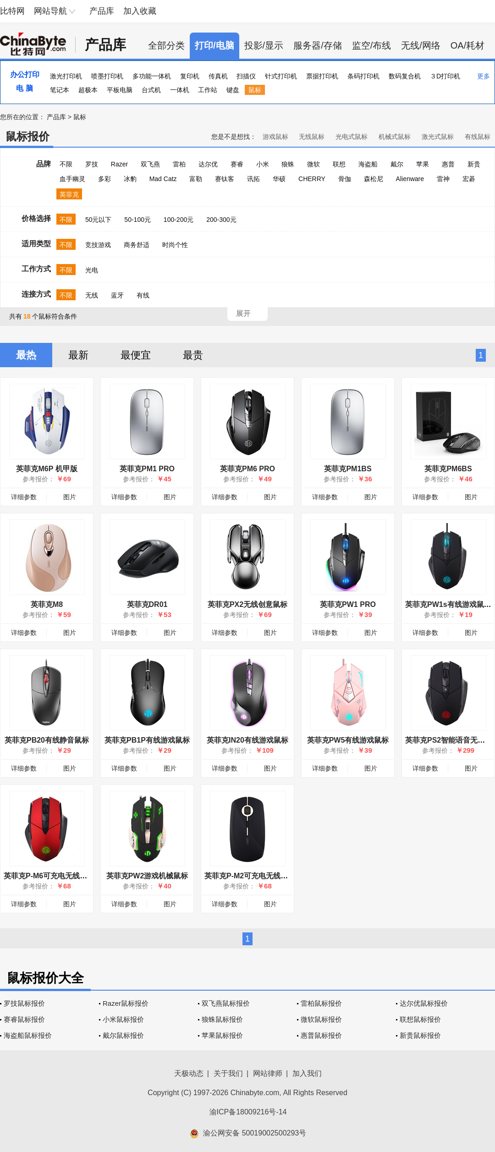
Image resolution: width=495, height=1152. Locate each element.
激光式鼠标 (438, 136)
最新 (78, 355)
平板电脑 (119, 90)
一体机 (179, 90)
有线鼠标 (477, 136)
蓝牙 (117, 295)
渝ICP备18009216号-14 (248, 1112)
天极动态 (189, 1073)
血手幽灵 (72, 178)
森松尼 (373, 178)
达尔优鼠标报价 (424, 1003)
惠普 (448, 164)
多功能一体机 (151, 76)
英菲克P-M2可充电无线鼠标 (249, 876)
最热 (26, 355)
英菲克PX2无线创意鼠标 (247, 604)
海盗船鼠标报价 (28, 1035)
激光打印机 (66, 76)
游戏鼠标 (275, 136)
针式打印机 (281, 76)
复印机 (189, 76)
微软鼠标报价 (321, 1019)
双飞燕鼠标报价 (226, 1003)
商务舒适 (136, 244)
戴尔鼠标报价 (123, 1035)
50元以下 (98, 219)
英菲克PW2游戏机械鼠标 (147, 876)
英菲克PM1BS (347, 469)
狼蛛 (287, 164)
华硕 (279, 178)
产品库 (101, 11)
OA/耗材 (467, 45)
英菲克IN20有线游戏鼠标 (247, 740)
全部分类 (166, 45)
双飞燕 (150, 164)
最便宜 (136, 355)
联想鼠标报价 (420, 1019)
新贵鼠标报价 (420, 1035)
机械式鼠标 (395, 136)
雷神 (443, 178)
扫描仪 (246, 76)
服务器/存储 (317, 45)
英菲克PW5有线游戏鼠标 (348, 740)
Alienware (410, 178)
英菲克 (69, 194)
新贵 (474, 164)
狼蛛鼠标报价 (222, 1019)
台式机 (151, 90)
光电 (91, 270)
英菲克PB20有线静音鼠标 (47, 740)
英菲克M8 (47, 604)
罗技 (91, 164)
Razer (119, 164)
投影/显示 (264, 45)
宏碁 (468, 178)
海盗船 (368, 164)
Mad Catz (163, 178)
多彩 (104, 178)
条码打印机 (363, 76)
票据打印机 (322, 76)
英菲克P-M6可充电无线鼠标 (49, 876)
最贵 (193, 355)
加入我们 (307, 1073)
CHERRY (311, 178)
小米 (262, 164)
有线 (143, 295)
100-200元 (178, 219)
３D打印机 (445, 76)
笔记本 (59, 90)
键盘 (232, 90)
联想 (339, 164)
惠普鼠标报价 (321, 1035)
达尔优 (208, 164)
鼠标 (254, 90)
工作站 (207, 90)
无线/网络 (420, 45)
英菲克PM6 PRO (247, 469)
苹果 (422, 164)
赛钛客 (224, 178)
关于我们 (228, 1073)
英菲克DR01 (147, 604)
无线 (91, 295)
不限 (66, 164)
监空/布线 (371, 45)
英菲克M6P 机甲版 (46, 469)
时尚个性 (175, 244)
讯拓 (253, 178)
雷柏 (179, 164)
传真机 (218, 76)
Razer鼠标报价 (125, 1003)
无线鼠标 (311, 136)
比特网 (12, 11)
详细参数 (24, 497)
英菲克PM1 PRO (147, 469)
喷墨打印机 (107, 76)
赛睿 (237, 164)
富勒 (195, 178)
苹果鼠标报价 (222, 1035)
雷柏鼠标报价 (321, 1003)
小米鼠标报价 (123, 1019)
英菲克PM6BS (448, 469)
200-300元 (221, 219)
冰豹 (130, 178)
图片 (69, 497)
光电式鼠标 (352, 136)
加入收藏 (139, 11)
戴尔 (396, 164)
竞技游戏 (98, 244)
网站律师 (267, 1073)
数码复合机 (405, 76)
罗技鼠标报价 (24, 1003)
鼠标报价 (28, 136)
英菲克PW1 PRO (348, 604)
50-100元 (137, 219)
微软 (313, 164)
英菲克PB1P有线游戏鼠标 (147, 740)
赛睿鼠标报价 (24, 1019)
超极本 (88, 90)
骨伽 (344, 178)
